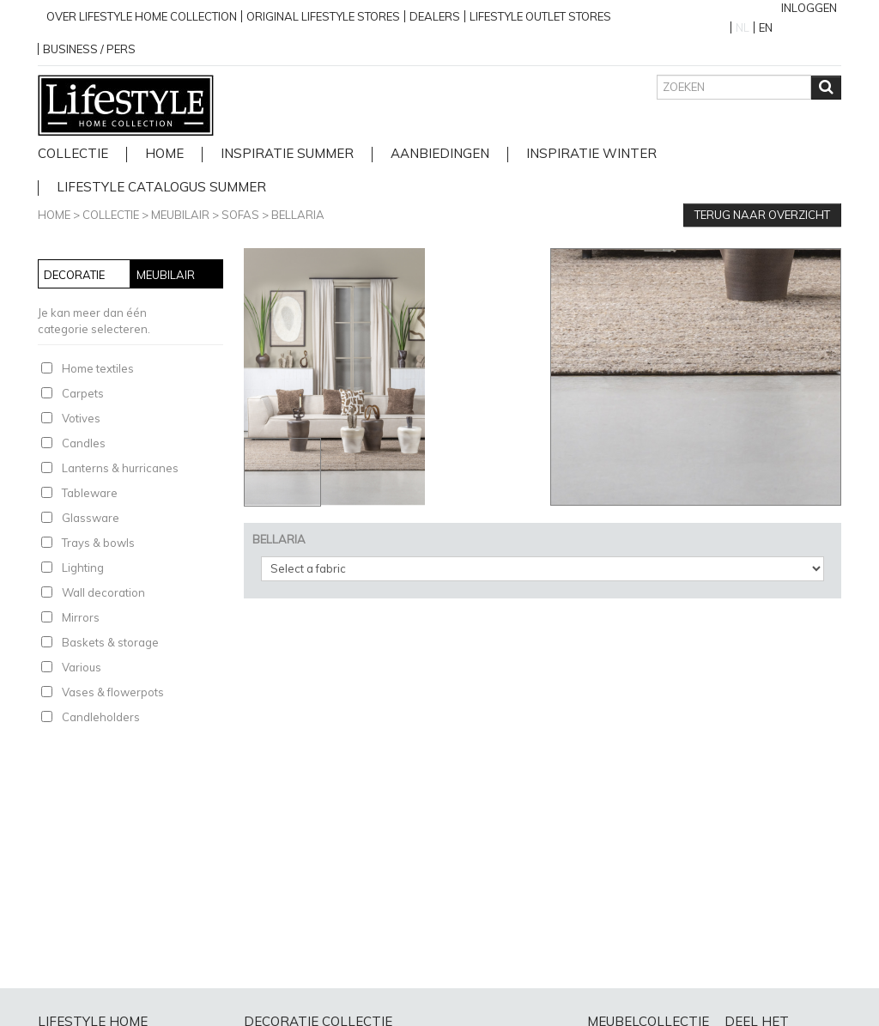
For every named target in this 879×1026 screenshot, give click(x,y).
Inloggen (809, 8)
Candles (84, 443)
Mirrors (81, 617)
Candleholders (101, 717)
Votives (81, 418)
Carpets (83, 393)
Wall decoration (103, 592)
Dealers (434, 16)
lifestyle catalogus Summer (161, 187)
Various (81, 667)
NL (742, 27)
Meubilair (180, 215)
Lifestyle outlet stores (540, 16)
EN (766, 27)
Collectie (73, 154)
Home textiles (98, 368)
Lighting (83, 567)
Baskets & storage (110, 642)
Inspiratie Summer (287, 154)
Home (54, 215)
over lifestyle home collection (141, 16)
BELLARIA (297, 215)
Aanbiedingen (440, 154)
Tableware (90, 493)
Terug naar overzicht (762, 215)
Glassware (90, 518)
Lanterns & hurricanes (120, 468)
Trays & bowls (98, 542)
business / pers (89, 49)
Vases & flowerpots (113, 692)
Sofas (240, 215)
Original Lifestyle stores (323, 16)
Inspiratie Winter (591, 154)
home (164, 154)
